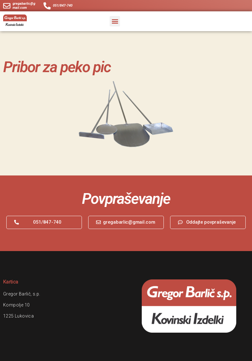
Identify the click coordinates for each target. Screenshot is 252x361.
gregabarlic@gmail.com (24, 6)
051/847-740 (62, 6)
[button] (115, 21)
